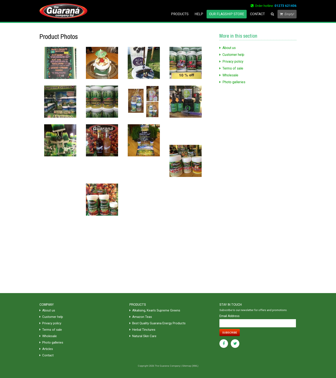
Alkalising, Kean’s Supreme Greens (154, 310)
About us (227, 48)
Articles (46, 349)
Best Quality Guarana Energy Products (157, 323)
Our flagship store (226, 14)
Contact (257, 14)
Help (199, 14)
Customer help (231, 55)
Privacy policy (231, 61)
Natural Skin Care (142, 336)
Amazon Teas (140, 317)
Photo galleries (232, 82)
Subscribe (229, 332)
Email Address (229, 316)
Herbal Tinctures (142, 330)
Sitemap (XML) (190, 366)
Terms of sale (231, 68)
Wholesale (228, 75)
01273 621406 (285, 6)
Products (180, 14)
